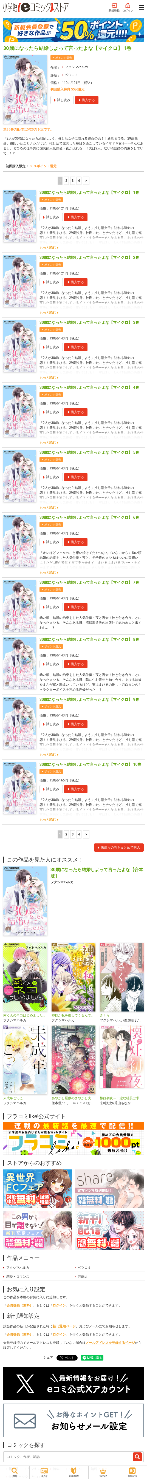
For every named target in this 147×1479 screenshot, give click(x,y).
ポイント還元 (63, 57)
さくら (105, 1015)
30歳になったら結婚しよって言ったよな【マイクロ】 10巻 (90, 764)
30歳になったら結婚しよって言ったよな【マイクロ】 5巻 (89, 452)
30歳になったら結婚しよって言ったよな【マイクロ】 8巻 (89, 639)
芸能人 (83, 1277)
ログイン (127, 7)
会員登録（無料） (20, 1305)
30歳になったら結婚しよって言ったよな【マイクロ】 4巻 (89, 387)
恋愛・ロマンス (17, 1277)
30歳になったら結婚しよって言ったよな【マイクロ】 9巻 (89, 699)
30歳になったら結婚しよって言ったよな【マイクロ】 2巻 (89, 257)
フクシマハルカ (76, 67)
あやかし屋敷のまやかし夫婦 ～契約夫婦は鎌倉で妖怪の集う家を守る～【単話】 (73, 1098)
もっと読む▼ (49, 248)
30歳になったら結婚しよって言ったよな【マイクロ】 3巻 (89, 322)
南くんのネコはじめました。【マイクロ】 (25, 1015)
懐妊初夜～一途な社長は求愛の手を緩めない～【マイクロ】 (122, 1098)
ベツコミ (71, 75)
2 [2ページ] (66, 181)
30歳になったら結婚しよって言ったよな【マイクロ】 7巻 (89, 582)
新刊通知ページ (64, 1326)
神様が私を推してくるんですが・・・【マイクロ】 (73, 1015)
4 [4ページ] (79, 181)
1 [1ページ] (60, 181)
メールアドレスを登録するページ (110, 1343)
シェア (48, 1357)
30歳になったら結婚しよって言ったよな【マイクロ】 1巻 (89, 192)
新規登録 (114, 7)
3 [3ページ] (73, 181)
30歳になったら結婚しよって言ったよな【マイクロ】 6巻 (89, 517)
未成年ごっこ (13, 1098)
